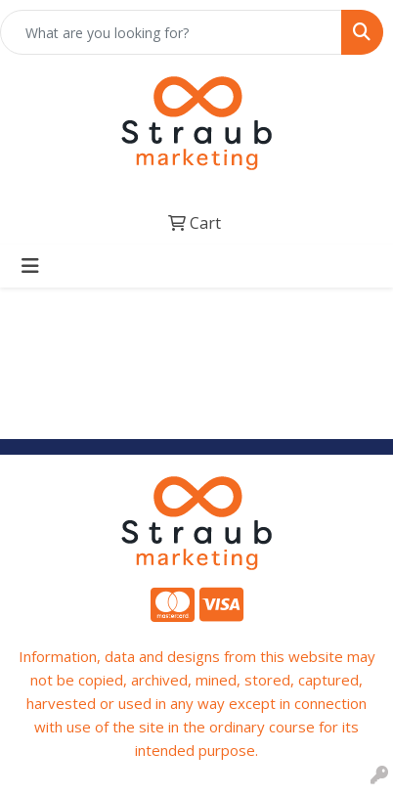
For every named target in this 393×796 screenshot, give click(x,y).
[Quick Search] (171, 32)
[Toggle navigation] (30, 266)
